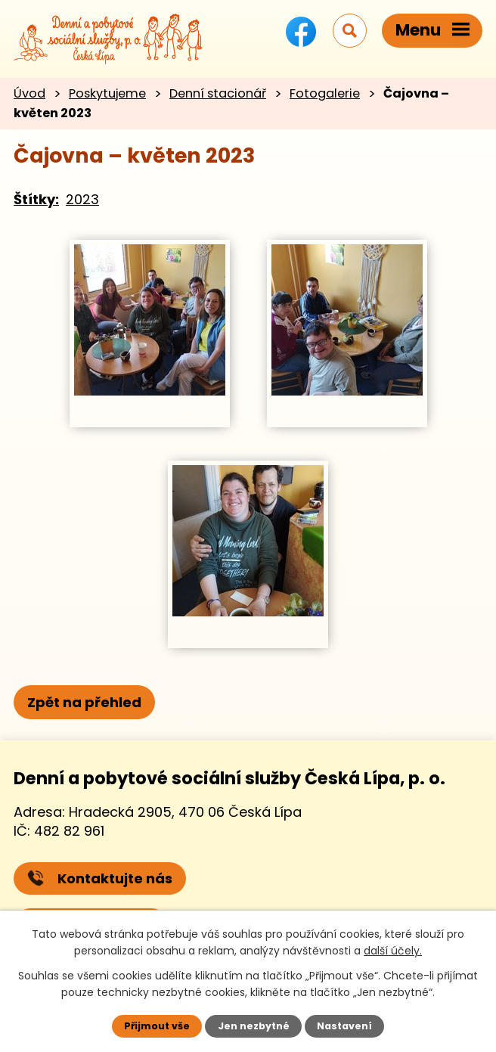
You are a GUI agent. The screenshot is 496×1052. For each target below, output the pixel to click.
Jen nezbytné (254, 1025)
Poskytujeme (107, 93)
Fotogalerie (325, 93)
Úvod (29, 93)
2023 (82, 199)
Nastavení (344, 1025)
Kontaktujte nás (99, 878)
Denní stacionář (217, 93)
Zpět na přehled (84, 702)
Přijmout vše (157, 1025)
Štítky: (36, 199)
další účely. (393, 950)
